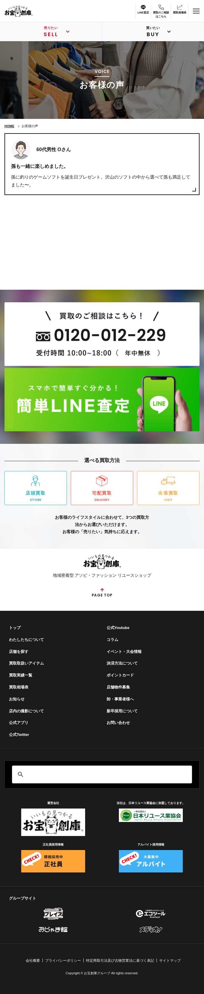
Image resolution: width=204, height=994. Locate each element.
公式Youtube (118, 627)
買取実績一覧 (20, 675)
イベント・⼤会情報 (124, 651)
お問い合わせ (118, 722)
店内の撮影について (26, 711)
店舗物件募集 (118, 687)
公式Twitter (19, 734)
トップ (15, 627)
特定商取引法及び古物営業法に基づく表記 (120, 960)
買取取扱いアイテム (26, 663)
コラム (112, 639)
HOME (9, 126)
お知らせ (16, 699)
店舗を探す (18, 651)
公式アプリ (18, 722)
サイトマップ (170, 960)
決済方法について (122, 663)
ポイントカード (120, 675)
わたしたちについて (26, 639)
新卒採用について (122, 711)
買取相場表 (18, 687)
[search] (101, 774)
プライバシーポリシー (63, 960)
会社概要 (33, 960)
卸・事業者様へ (120, 699)
